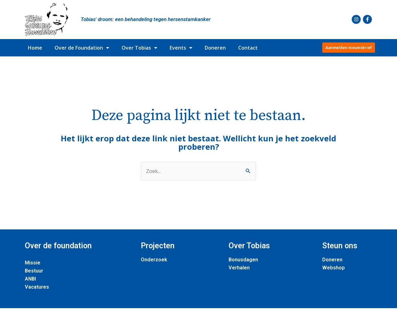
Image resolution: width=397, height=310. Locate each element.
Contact (248, 47)
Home (35, 47)
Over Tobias (139, 47)
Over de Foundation (82, 47)
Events (181, 47)
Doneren (215, 47)
